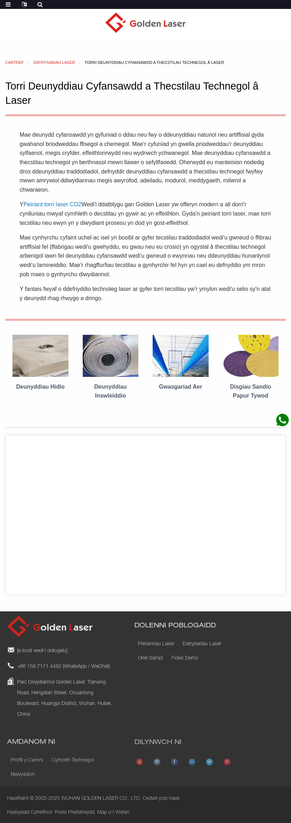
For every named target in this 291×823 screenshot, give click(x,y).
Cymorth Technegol (73, 770)
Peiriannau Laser (156, 652)
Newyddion (23, 784)
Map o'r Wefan (113, 812)
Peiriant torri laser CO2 (53, 204)
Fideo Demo (185, 666)
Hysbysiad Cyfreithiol (29, 812)
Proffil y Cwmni (27, 770)
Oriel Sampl (150, 666)
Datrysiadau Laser (202, 652)
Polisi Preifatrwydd (75, 812)
